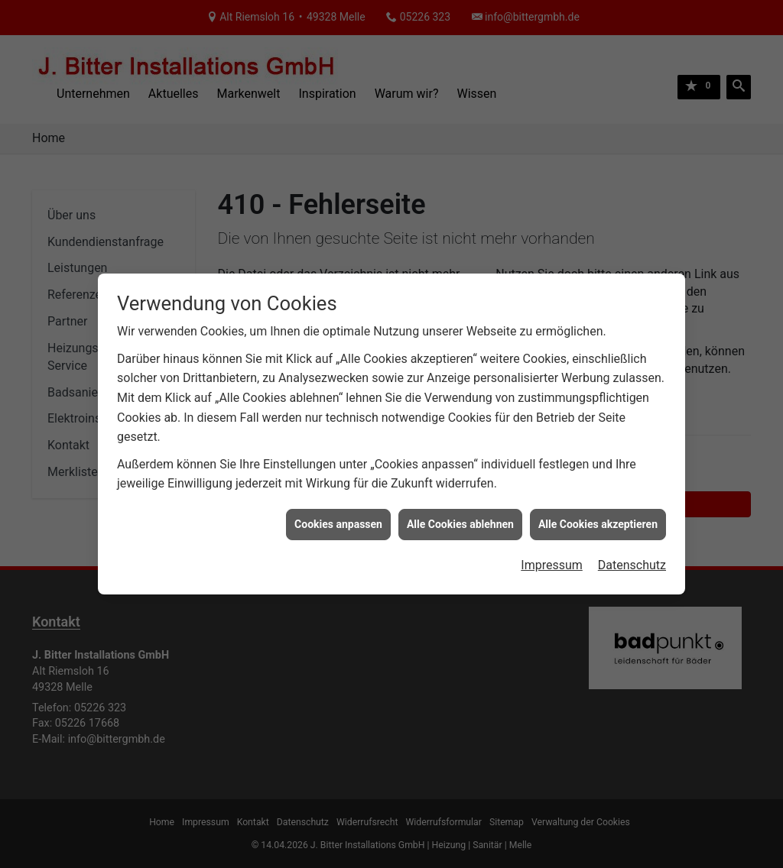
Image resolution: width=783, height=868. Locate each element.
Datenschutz (632, 561)
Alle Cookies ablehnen (460, 519)
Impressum (552, 561)
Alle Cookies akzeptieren (598, 519)
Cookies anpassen (338, 519)
